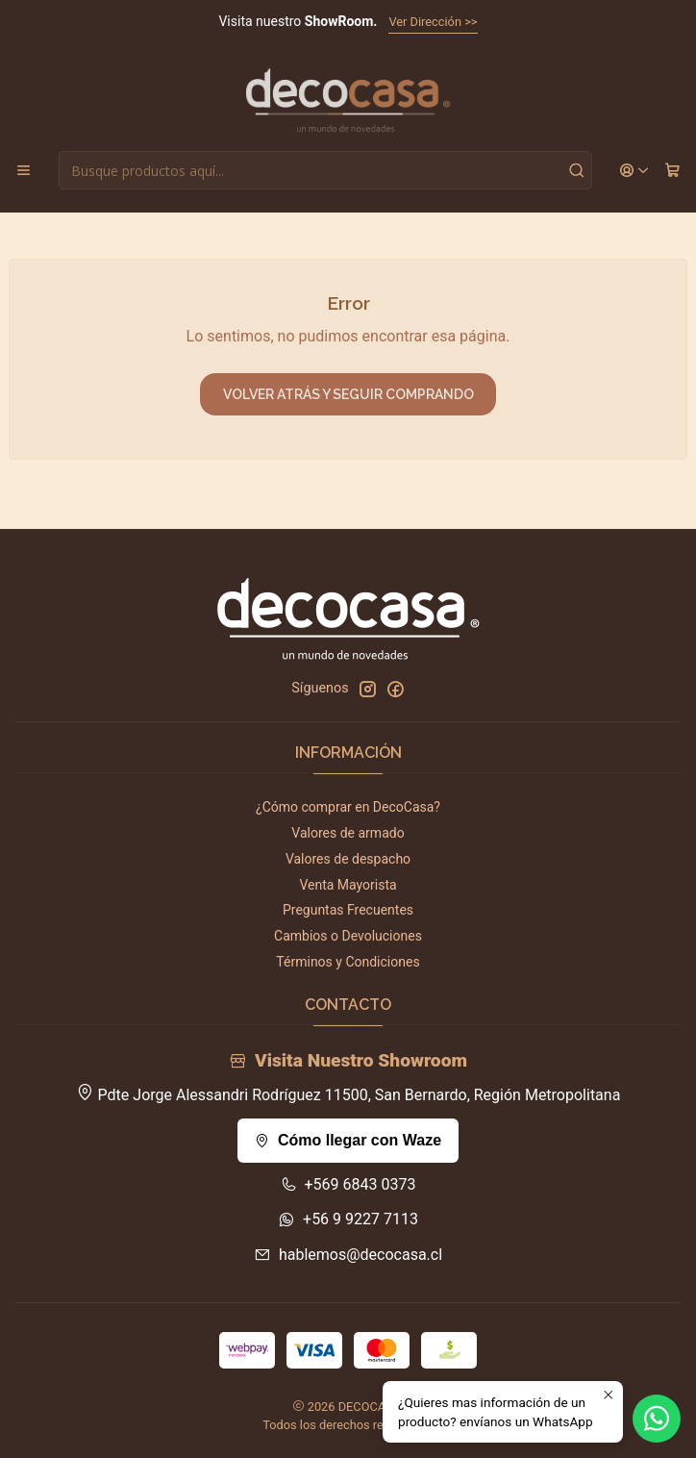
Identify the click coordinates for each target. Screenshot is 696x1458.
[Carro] (672, 171)
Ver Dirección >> (432, 21)
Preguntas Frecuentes (348, 910)
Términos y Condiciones (347, 961)
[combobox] (325, 170)
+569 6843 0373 (348, 1184)
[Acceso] (634, 171)
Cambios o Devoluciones (348, 935)
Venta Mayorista (347, 884)
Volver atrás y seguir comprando (348, 394)
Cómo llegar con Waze (348, 1140)
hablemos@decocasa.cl (348, 1254)
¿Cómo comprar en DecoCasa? (348, 807)
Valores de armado (347, 833)
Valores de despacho (348, 859)
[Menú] (24, 171)
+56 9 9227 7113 (348, 1219)
